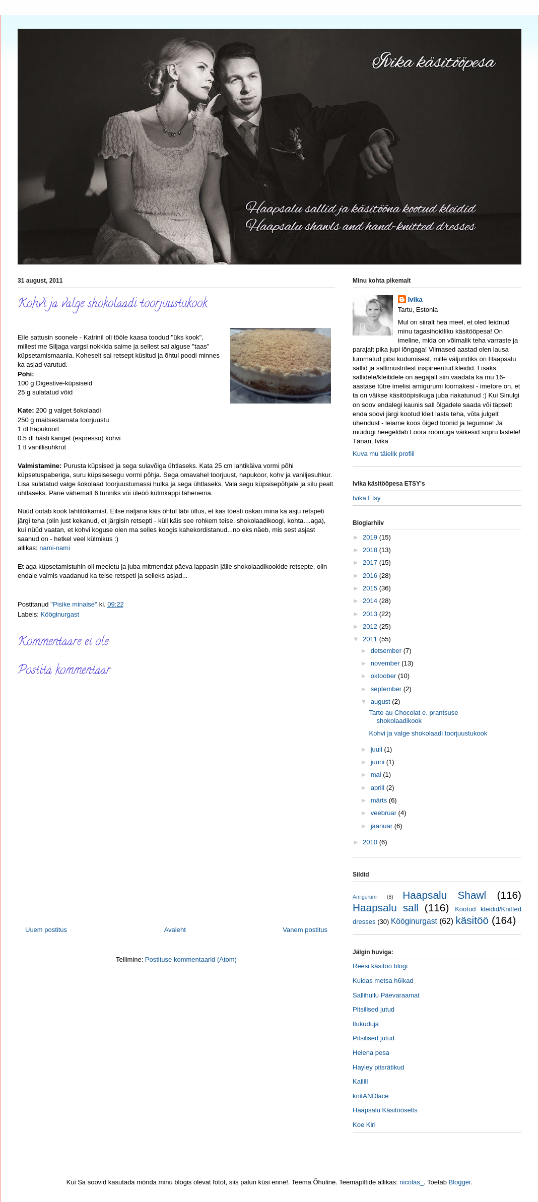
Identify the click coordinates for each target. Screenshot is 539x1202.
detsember (387, 650)
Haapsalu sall (386, 907)
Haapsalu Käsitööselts (385, 1110)
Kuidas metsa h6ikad (383, 980)
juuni (378, 762)
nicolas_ (411, 1182)
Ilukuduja (366, 1024)
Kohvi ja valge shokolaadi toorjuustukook (428, 733)
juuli (377, 749)
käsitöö (472, 920)
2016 (371, 575)
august (381, 701)
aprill (378, 787)
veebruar (384, 813)
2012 (371, 626)
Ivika (415, 299)
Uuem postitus (46, 929)
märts (380, 800)
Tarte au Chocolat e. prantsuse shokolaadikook (413, 716)
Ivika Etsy (367, 498)
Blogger (460, 1182)
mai (377, 774)
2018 (371, 550)
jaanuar (382, 826)
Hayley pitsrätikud (379, 1067)
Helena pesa (371, 1052)
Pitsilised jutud (373, 1009)
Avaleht (175, 929)
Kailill (360, 1081)
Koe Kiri (364, 1124)
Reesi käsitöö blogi (380, 966)
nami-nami (54, 548)
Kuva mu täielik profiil (384, 453)
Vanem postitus (305, 929)
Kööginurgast (60, 614)
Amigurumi (365, 897)
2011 (371, 639)
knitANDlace (371, 1096)
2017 (371, 562)
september (387, 689)
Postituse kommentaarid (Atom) (191, 959)
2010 (371, 842)
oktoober (384, 676)
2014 (371, 601)
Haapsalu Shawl (444, 895)
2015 (371, 588)
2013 (371, 614)
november (386, 663)
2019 (371, 537)
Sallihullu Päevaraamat (386, 995)
